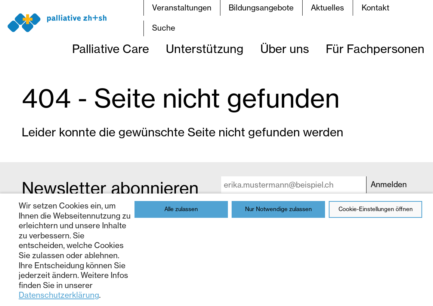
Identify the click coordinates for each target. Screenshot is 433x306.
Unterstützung (205, 49)
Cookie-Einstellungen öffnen (375, 209)
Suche (163, 28)
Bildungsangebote (261, 7)
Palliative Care (110, 49)
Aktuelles (327, 7)
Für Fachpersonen (375, 49)
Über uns (284, 49)
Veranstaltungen (181, 7)
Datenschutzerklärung (59, 295)
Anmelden (389, 184)
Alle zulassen (181, 209)
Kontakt (375, 7)
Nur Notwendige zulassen (278, 209)
